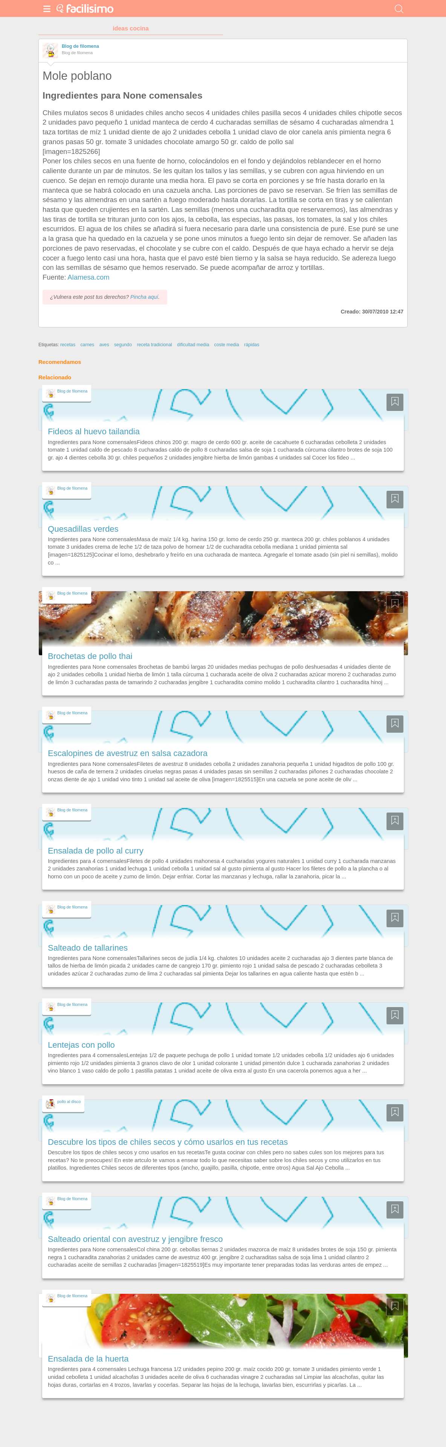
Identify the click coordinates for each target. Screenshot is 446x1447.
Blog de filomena (80, 46)
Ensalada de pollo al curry (96, 850)
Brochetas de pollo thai (90, 656)
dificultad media (193, 344)
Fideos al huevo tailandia (94, 431)
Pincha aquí (144, 297)
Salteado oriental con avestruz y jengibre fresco (135, 1239)
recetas (67, 344)
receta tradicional (154, 344)
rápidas (251, 344)
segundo (123, 344)
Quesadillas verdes (83, 529)
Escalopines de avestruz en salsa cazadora (128, 753)
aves (104, 344)
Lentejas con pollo (81, 1045)
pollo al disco (69, 1101)
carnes (87, 344)
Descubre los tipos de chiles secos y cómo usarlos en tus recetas (168, 1142)
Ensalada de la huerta (88, 1358)
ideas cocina (131, 28)
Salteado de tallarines (88, 947)
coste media (226, 344)
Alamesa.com (88, 277)
